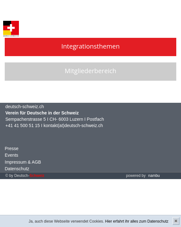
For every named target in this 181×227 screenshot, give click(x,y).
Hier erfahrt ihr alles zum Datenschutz (136, 221)
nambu (154, 175)
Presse (12, 148)
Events (11, 155)
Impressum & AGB (23, 162)
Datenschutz (17, 168)
